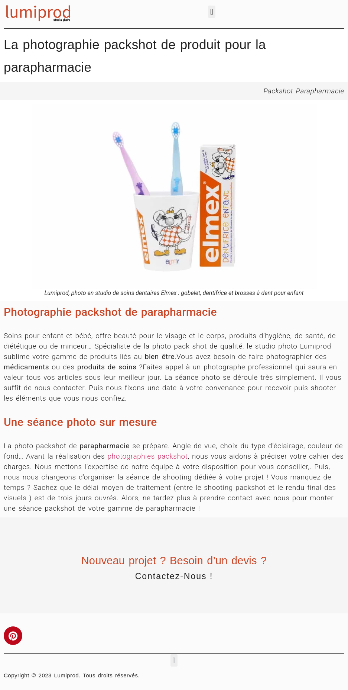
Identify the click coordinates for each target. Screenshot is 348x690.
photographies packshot (147, 456)
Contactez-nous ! (174, 576)
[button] (211, 12)
